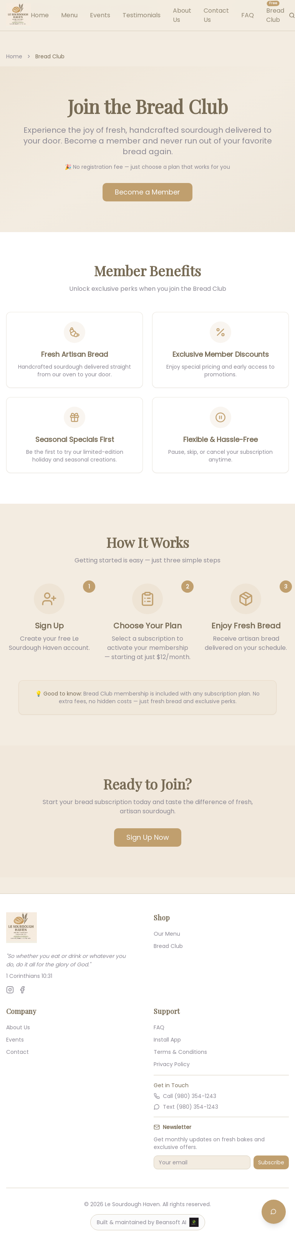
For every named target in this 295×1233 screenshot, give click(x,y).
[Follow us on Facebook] (22, 990)
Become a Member (147, 192)
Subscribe (271, 1162)
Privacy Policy (172, 1064)
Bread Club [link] (50, 56)
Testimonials (142, 15)
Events (100, 15)
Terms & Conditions (180, 1052)
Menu (69, 15)
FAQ (247, 15)
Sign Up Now (147, 837)
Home (40, 15)
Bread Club (168, 946)
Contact (17, 1052)
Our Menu (167, 934)
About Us (18, 1027)
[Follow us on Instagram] (10, 990)
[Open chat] (273, 1211)
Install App (167, 1039)
